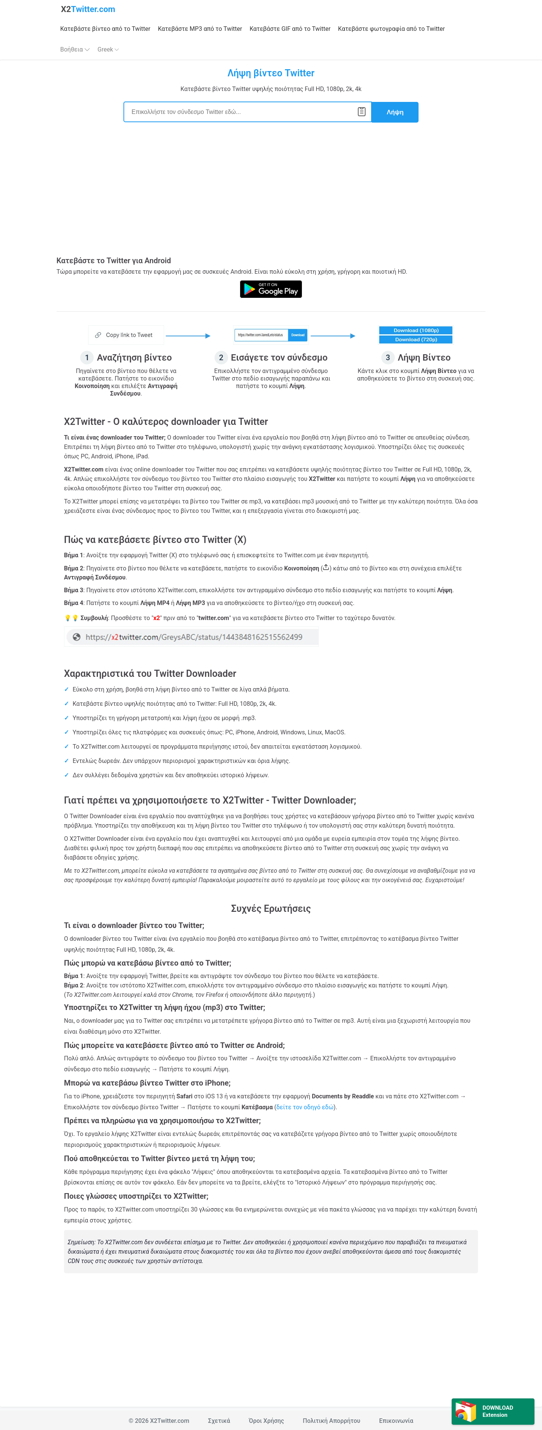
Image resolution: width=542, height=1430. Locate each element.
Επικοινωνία (396, 1419)
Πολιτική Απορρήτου (332, 1419)
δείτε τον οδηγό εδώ (304, 1106)
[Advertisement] (271, 193)
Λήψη (395, 111)
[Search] (247, 111)
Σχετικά (219, 1419)
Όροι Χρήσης (266, 1419)
